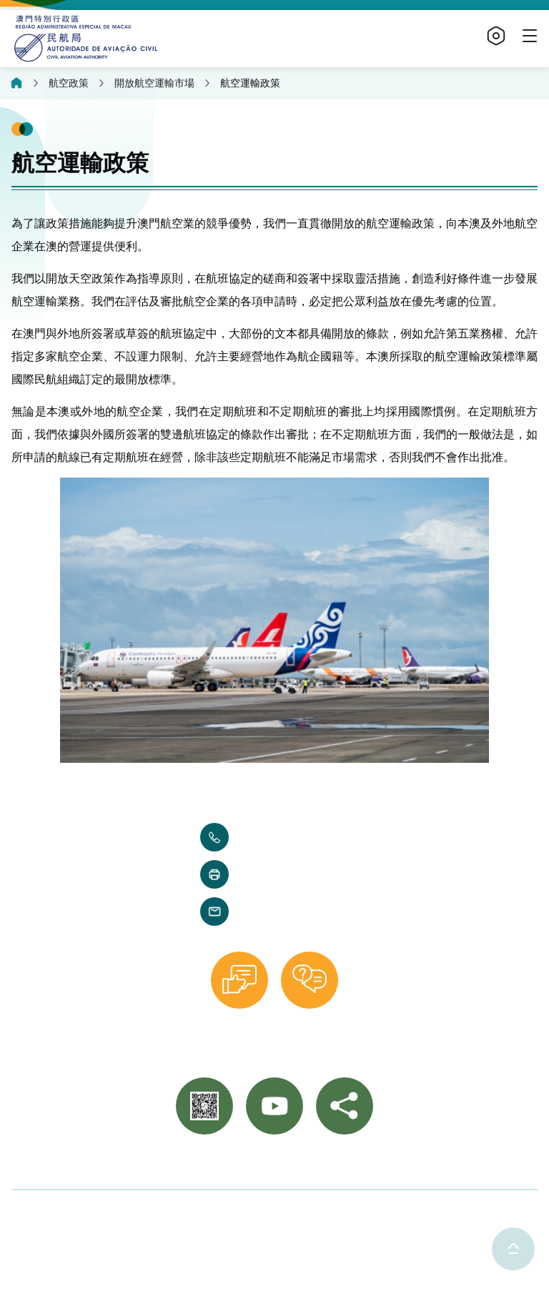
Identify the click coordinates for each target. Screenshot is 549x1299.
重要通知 (294, 1164)
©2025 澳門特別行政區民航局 (87, 1213)
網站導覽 (353, 1164)
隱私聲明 (205, 1213)
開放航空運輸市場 (154, 83)
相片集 (240, 1164)
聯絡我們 (186, 1164)
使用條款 (269, 1213)
